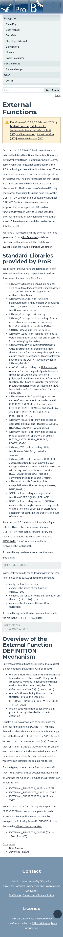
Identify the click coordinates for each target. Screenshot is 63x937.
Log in (9, 80)
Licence (10, 52)
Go (47, 90)
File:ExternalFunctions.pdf (17, 241)
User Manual (13, 29)
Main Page (12, 23)
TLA (54, 381)
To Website (15, 874)
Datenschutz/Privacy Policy (38, 874)
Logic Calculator (15, 57)
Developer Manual (16, 41)
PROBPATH (9, 529)
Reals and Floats (33, 417)
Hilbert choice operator (28, 806)
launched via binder (41, 246)
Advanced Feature (19, 830)
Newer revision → (27, 138)
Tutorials (11, 35)
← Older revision (25, 134)
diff (13, 134)
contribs (41, 126)
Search (55, 90)
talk (32, 126)
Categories (9, 823)
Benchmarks (12, 46)
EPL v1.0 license (41, 902)
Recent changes (15, 69)
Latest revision (45, 134)
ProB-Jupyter (30, 237)
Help (57, 95)
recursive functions (20, 381)
